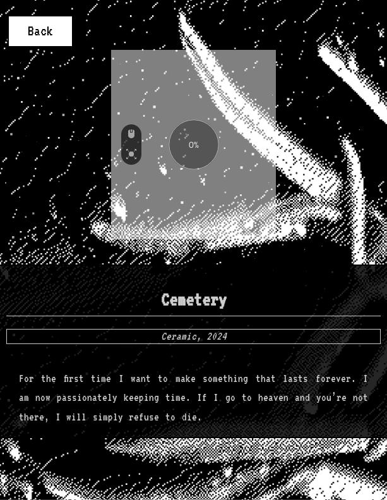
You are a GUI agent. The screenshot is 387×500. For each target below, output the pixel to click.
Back (40, 31)
